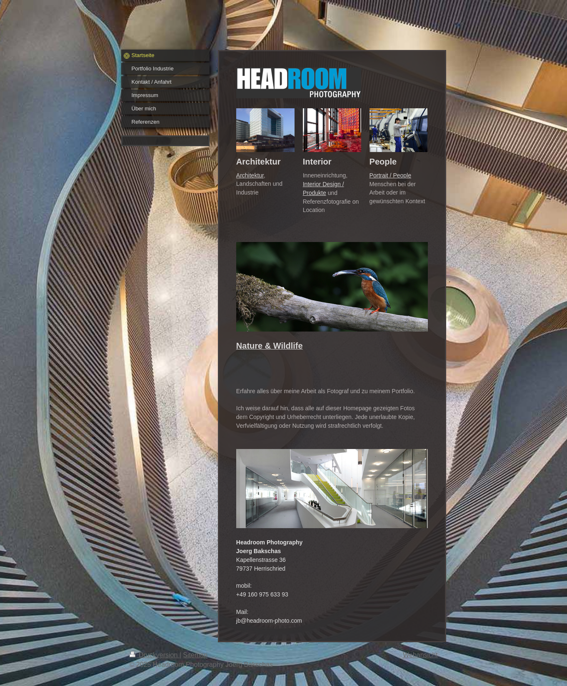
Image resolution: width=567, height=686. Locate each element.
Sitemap (195, 655)
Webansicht (420, 655)
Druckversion (155, 655)
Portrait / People (390, 175)
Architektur (250, 175)
